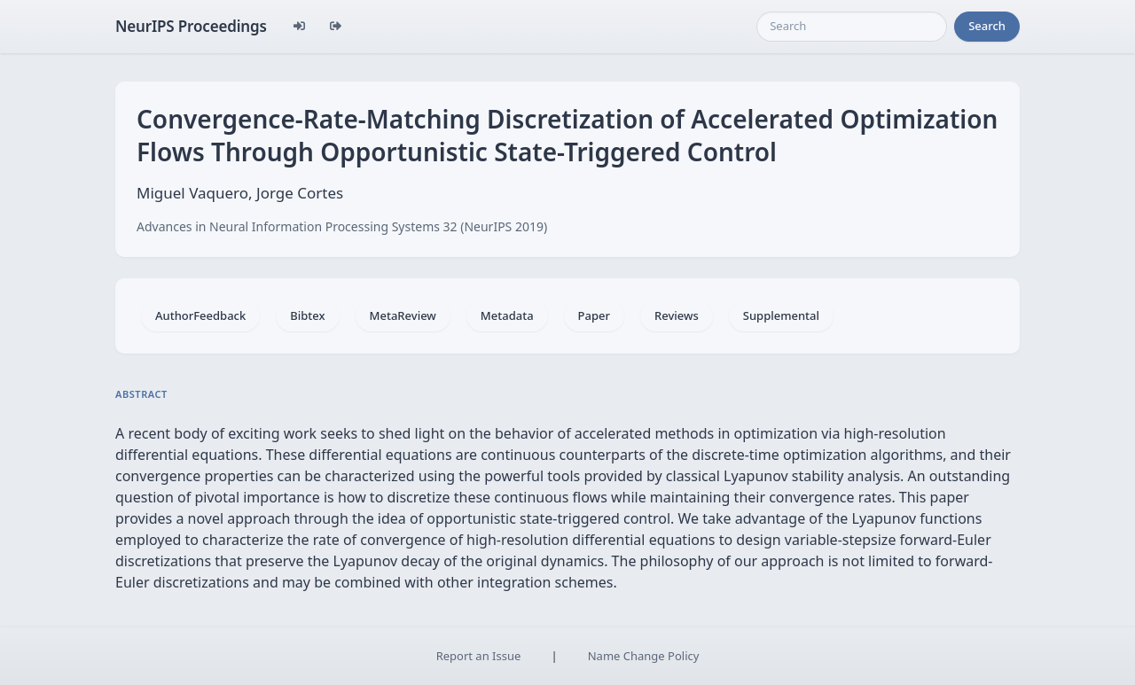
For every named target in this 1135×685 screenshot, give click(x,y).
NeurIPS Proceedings (191, 26)
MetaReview (403, 315)
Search (987, 26)
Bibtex (307, 315)
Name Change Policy (644, 656)
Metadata (507, 315)
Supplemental (781, 315)
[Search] (851, 27)
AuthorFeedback (200, 315)
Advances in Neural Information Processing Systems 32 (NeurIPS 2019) (342, 226)
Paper (594, 315)
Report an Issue (478, 656)
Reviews (676, 315)
